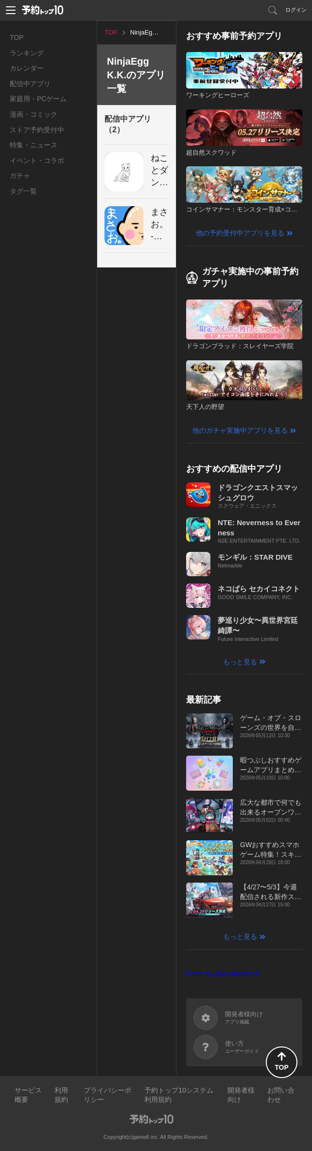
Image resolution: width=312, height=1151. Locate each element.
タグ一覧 (23, 191)
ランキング (27, 53)
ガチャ (20, 175)
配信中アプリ (30, 84)
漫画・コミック (33, 114)
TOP (17, 37)
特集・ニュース (33, 145)
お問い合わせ (281, 1095)
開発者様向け (241, 1095)
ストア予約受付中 (37, 130)
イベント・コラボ (37, 160)
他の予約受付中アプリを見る (240, 233)
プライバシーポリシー (107, 1095)
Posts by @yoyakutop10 (223, 973)
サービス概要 (28, 1095)
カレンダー (27, 68)
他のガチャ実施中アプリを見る (240, 430)
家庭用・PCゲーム (38, 99)
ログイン (296, 10)
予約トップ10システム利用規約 (178, 1095)
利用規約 (61, 1095)
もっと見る (240, 662)
